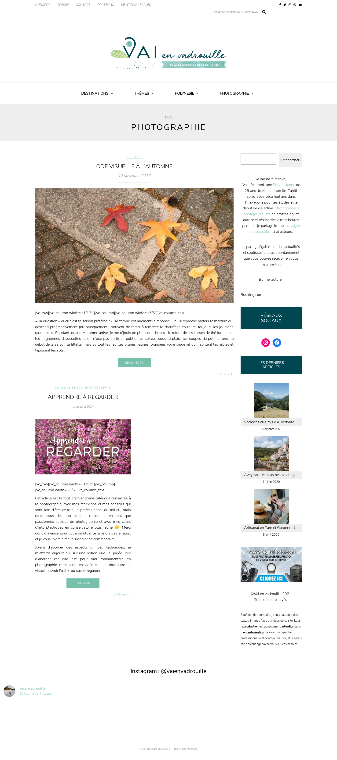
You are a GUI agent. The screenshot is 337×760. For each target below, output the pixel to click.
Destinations (94, 93)
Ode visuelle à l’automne (134, 166)
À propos (42, 5)
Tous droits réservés (184, 749)
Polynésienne (284, 184)
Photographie (234, 93)
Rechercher (290, 160)
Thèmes (141, 93)
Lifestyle (134, 157)
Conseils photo (69, 388)
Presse (63, 5)
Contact (83, 5)
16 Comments (225, 374)
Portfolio (105, 5)
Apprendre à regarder (83, 397)
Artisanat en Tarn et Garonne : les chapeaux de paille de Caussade (273, 527)
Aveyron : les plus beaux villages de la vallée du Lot (273, 474)
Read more (134, 363)
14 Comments (122, 594)
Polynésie (184, 93)
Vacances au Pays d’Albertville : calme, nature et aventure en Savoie (273, 422)
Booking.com (251, 294)
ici (279, 264)
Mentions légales (136, 5)
